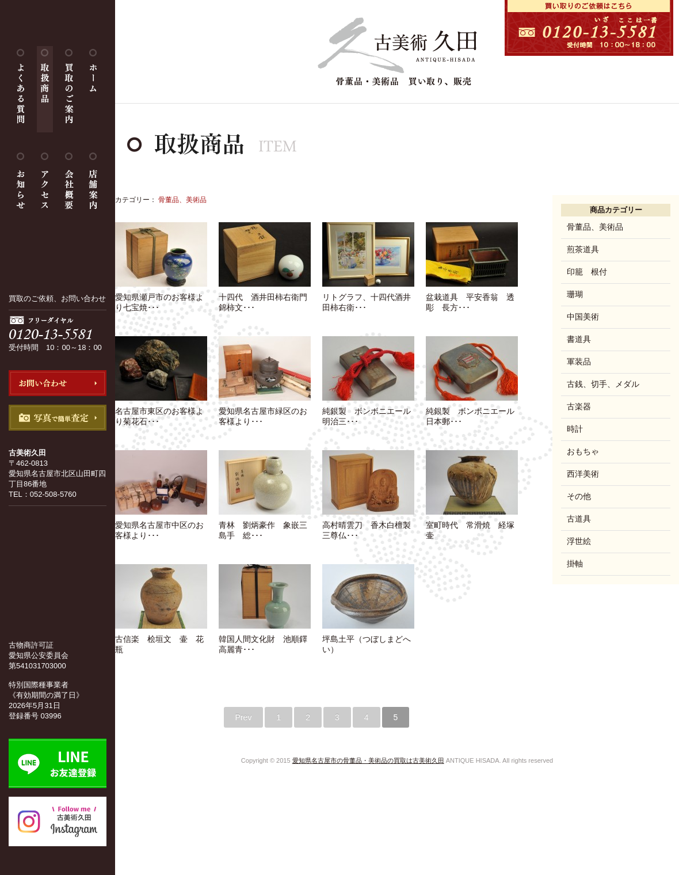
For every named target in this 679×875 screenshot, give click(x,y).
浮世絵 (579, 541)
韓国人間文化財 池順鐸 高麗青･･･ (267, 639)
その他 (579, 496)
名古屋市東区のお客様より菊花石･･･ (161, 411)
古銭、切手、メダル (603, 384)
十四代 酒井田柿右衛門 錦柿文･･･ (267, 297)
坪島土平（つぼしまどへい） (368, 639)
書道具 (579, 339)
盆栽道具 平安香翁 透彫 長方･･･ (472, 297)
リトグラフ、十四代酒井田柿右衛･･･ (368, 297)
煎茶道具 (583, 249)
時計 (575, 428)
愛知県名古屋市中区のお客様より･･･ (161, 525)
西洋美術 (583, 473)
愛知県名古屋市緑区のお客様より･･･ (265, 411)
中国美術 (583, 316)
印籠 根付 (587, 271)
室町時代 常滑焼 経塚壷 (472, 525)
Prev (243, 717)
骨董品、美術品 (595, 226)
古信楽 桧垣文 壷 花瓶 (161, 639)
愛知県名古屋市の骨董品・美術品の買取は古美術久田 (368, 760)
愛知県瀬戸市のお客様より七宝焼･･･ (161, 297)
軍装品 (579, 361)
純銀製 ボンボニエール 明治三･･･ (370, 411)
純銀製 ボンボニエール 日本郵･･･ (474, 411)
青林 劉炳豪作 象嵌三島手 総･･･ (265, 525)
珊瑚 (575, 294)
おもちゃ (583, 451)
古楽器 (579, 406)
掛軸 (575, 563)
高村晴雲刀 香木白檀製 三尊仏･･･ (370, 525)
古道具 (579, 518)
